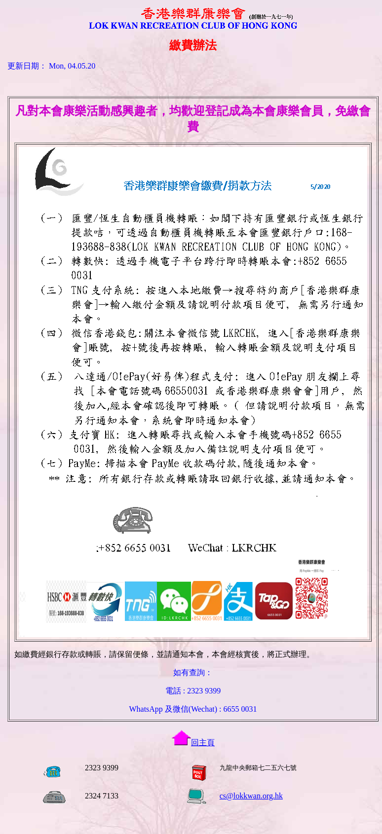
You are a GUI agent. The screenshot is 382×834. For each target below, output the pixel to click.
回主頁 (193, 742)
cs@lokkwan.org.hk (251, 796)
